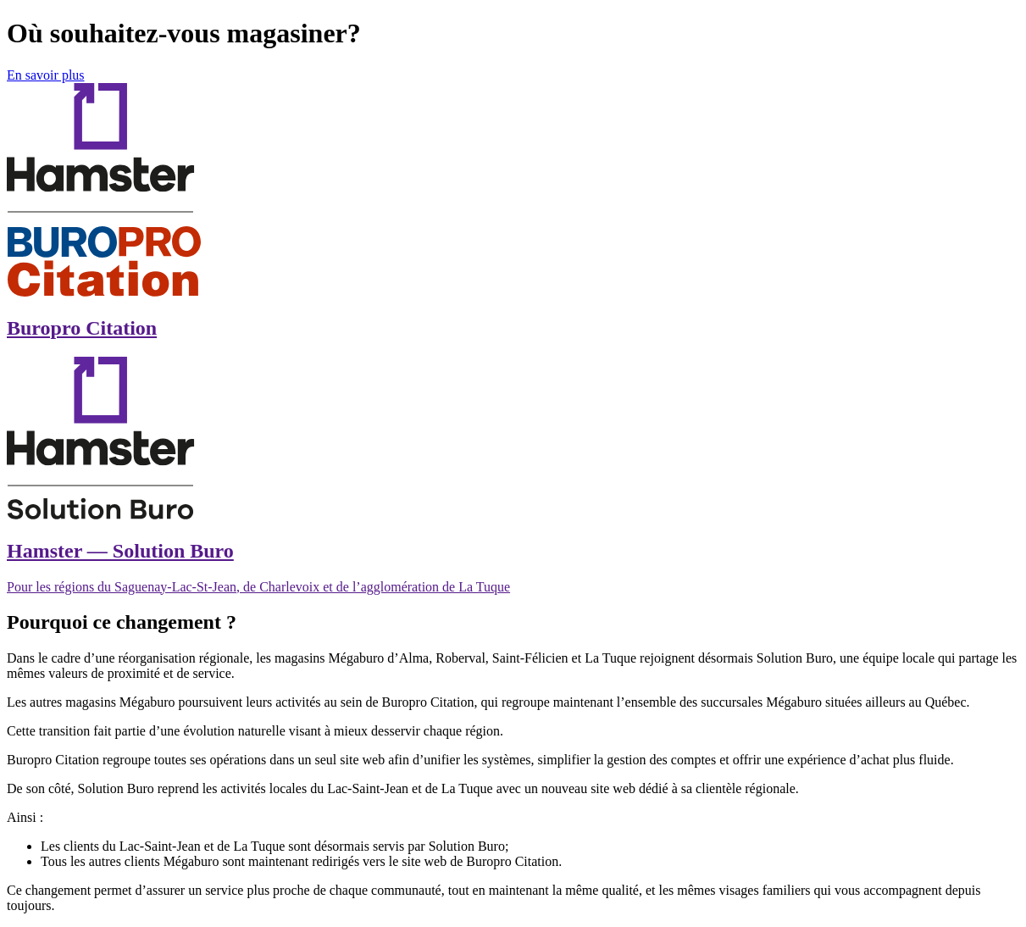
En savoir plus (46, 75)
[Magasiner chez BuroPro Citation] (513, 211)
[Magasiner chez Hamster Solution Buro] (513, 476)
